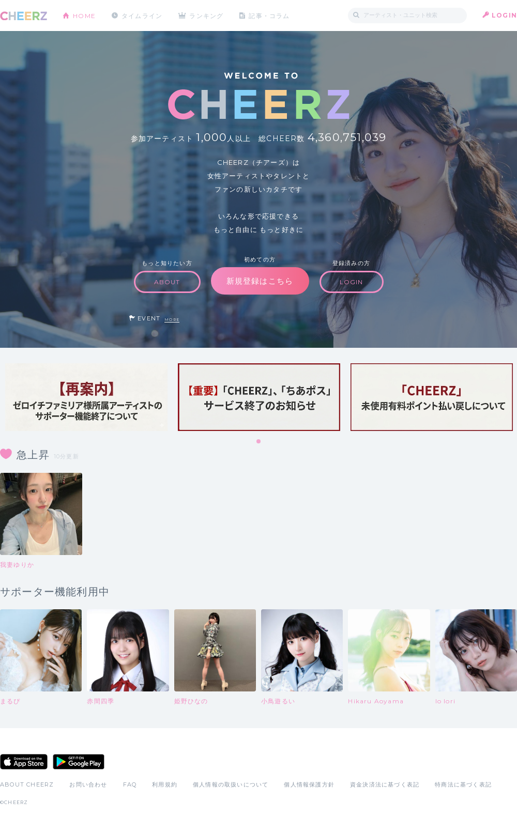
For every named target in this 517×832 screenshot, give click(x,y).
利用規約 (164, 784)
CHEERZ (23, 15)
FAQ (130, 784)
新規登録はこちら (260, 281)
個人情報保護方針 (309, 784)
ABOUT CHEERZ (27, 784)
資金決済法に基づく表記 (384, 784)
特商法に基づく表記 (463, 784)
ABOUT (167, 282)
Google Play (78, 761)
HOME (84, 15)
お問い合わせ (88, 784)
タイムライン (141, 15)
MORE (171, 319)
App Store (24, 761)
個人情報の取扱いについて (230, 784)
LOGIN (504, 15)
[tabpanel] (86, 397)
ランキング (207, 15)
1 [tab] (259, 441)
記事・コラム (270, 15)
